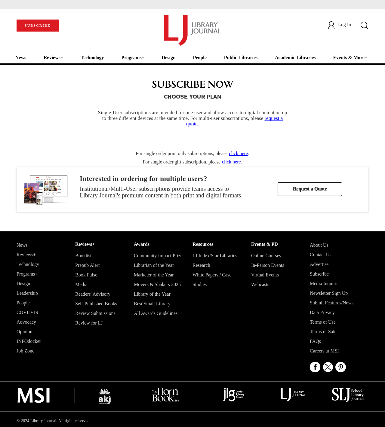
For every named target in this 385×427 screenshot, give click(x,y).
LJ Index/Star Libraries (214, 255)
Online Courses (266, 255)
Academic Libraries (295, 57)
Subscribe (319, 273)
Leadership (27, 293)
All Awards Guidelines (155, 313)
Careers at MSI (324, 350)
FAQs (315, 341)
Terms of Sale (323, 331)
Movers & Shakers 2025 (157, 284)
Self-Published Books (96, 303)
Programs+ (132, 57)
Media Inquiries (325, 283)
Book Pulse (86, 274)
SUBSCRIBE (38, 25)
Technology (92, 57)
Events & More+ (350, 57)
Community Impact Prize (158, 255)
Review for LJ (89, 322)
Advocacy (26, 322)
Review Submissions (95, 313)
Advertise (319, 264)
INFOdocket (29, 341)
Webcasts (260, 284)
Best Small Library (152, 303)
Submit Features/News (331, 302)
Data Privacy (322, 312)
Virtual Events (265, 274)
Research (201, 265)
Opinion (24, 331)
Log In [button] (339, 24)
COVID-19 (27, 312)
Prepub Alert (87, 265)
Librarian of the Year (154, 265)
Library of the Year (152, 294)
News (20, 57)
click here (238, 153)
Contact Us (320, 254)
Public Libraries (241, 57)
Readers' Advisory (92, 294)
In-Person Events (267, 265)
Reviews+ (53, 57)
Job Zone (25, 350)
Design (169, 57)
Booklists (84, 255)
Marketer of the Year (154, 274)
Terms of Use (323, 322)
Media (81, 284)
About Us (319, 245)
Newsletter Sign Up (329, 293)
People (200, 57)
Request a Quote (310, 188)
